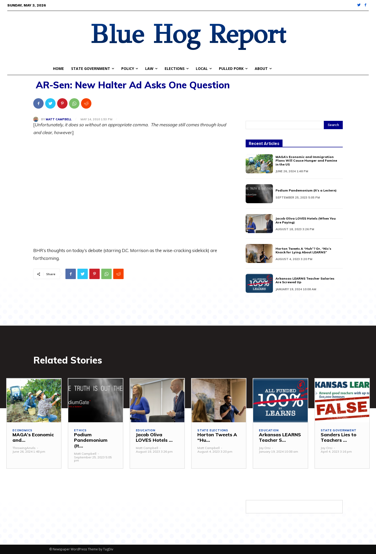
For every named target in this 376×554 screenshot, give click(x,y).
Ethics (80, 430)
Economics (22, 430)
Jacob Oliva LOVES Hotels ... (154, 437)
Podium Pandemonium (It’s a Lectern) (306, 190)
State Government (339, 430)
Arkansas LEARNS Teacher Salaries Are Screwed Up (305, 280)
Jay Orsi (265, 448)
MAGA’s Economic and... (33, 437)
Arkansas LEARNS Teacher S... (280, 437)
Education (145, 430)
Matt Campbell (58, 119)
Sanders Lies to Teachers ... (338, 437)
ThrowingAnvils (24, 448)
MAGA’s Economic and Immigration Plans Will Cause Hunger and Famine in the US (306, 160)
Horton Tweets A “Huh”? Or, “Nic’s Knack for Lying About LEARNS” (303, 250)
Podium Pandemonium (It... (91, 440)
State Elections (212, 430)
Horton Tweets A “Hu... (217, 437)
